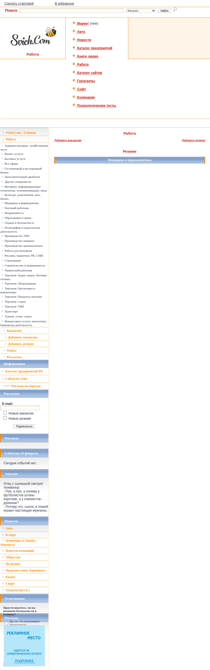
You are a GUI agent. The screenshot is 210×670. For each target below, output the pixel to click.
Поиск (10, 350)
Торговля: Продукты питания (21, 296)
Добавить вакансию (21, 337)
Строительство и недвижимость (23, 265)
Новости (81, 40)
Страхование (11, 260)
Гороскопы (83, 81)
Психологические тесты (94, 106)
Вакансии (12, 331)
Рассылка (12, 357)
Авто (78, 32)
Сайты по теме (14, 379)
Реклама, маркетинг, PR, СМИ (22, 255)
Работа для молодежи (16, 250)
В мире (9, 535)
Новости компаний (18, 551)
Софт (79, 89)
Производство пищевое (17, 240)
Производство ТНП (15, 235)
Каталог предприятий (92, 48)
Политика (11, 564)
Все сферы (9, 163)
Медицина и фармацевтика (20, 203)
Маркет (80, 23)
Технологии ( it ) (16, 590)
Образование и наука (16, 217)
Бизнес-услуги (12, 153)
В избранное (64, 3)
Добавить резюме (19, 344)
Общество (11, 557)
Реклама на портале (22, 386)
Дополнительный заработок (20, 176)
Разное (8, 577)
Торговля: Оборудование (18, 283)
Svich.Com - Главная (19, 133)
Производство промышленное (22, 245)
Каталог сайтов (87, 73)
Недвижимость (12, 212)
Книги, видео (85, 56)
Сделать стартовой (19, 3)
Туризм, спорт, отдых (16, 316)
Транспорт (9, 311)
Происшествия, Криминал (23, 570)
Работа (80, 64)
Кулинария (83, 97)
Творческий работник (16, 270)
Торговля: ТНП (12, 306)
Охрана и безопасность (17, 222)
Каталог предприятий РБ (22, 371)
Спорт (8, 583)
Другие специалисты (16, 181)
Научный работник (15, 208)
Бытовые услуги (13, 158)
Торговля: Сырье (13, 301)
